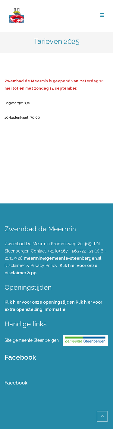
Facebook (20, 357)
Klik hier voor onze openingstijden (39, 302)
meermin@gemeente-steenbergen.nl (62, 258)
